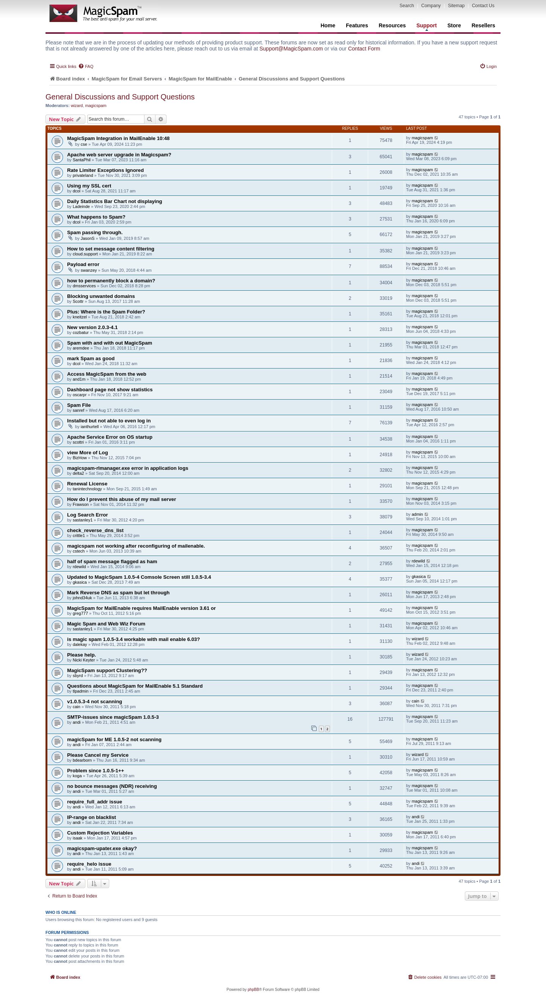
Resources (392, 25)
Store (454, 25)
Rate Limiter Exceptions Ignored (105, 170)
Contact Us (483, 5)
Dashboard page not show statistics (110, 389)
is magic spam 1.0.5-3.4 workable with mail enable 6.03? (133, 639)
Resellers (483, 25)
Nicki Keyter (84, 660)
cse (84, 144)
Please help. (81, 655)
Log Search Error (87, 515)
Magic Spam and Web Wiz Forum (106, 624)
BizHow (80, 457)
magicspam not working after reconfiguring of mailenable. (136, 546)
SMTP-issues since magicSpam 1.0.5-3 (113, 717)
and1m (79, 379)
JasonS (88, 238)
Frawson (81, 504)
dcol (76, 191)
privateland (83, 175)
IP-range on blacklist (91, 817)
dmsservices (84, 285)
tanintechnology (87, 489)
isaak (78, 838)
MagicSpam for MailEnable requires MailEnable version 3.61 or (141, 608)
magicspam (96, 105)
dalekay (80, 644)
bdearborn (82, 760)
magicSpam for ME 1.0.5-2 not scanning (114, 739)
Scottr (78, 301)
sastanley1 (83, 520)
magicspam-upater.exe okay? (102, 848)
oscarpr (80, 394)
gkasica (80, 582)
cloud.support (85, 254)
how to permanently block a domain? (111, 280)
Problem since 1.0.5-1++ (95, 770)
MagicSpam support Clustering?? (107, 670)
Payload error (83, 264)
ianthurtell (90, 426)
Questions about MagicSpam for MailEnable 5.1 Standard (135, 686)
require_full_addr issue (94, 802)
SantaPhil (82, 159)
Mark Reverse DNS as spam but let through (118, 592)
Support (426, 26)
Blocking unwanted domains (101, 296)
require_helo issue (89, 864)
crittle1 (79, 535)
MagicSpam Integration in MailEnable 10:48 (118, 138)
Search (407, 5)
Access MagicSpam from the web (106, 374)
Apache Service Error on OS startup (109, 437)
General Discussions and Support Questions (120, 97)
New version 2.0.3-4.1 (92, 327)
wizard (77, 105)
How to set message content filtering (110, 249)
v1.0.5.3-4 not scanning (94, 701)
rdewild (79, 566)
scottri (78, 442)
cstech (79, 551)
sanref (79, 410)
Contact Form (364, 49)
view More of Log (87, 452)
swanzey (89, 270)
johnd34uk (82, 597)
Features (357, 25)
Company (431, 5)
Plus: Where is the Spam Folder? (106, 312)
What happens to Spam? (96, 217)
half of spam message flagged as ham (112, 561)
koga (77, 775)
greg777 (80, 613)
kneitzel (80, 317)
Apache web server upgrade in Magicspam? (119, 154)
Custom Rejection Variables (100, 833)
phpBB (253, 989)
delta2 (78, 473)
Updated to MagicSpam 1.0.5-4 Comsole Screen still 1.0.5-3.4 (139, 577)
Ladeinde (81, 206)
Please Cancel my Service (98, 755)
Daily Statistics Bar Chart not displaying (114, 201)
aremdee (81, 348)
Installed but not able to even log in (109, 421)
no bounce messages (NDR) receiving (112, 786)
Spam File (79, 405)
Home (327, 25)
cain (76, 706)
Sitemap (456, 5)
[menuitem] (85, 66)
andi (77, 722)
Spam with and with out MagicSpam (109, 343)
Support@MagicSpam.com (291, 49)
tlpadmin (81, 691)
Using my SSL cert (89, 186)
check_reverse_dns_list (95, 530)
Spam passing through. (95, 232)
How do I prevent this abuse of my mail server (121, 499)
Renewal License (87, 484)
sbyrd (78, 675)
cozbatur (81, 332)
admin (417, 514)
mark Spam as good (91, 358)
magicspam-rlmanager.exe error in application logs (127, 468)
